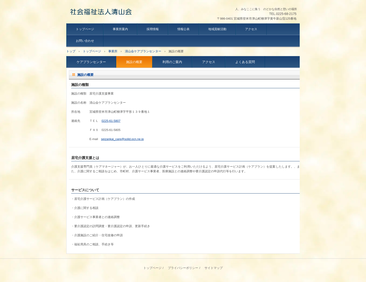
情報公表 (183, 29)
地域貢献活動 (217, 29)
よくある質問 (245, 62)
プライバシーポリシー (183, 268)
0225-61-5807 (111, 121)
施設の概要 (134, 62)
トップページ (85, 29)
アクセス (251, 29)
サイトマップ (213, 268)
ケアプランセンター (91, 62)
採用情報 (153, 29)
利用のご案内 (172, 62)
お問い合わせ (85, 40)
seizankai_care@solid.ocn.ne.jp (122, 139)
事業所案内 (120, 29)
